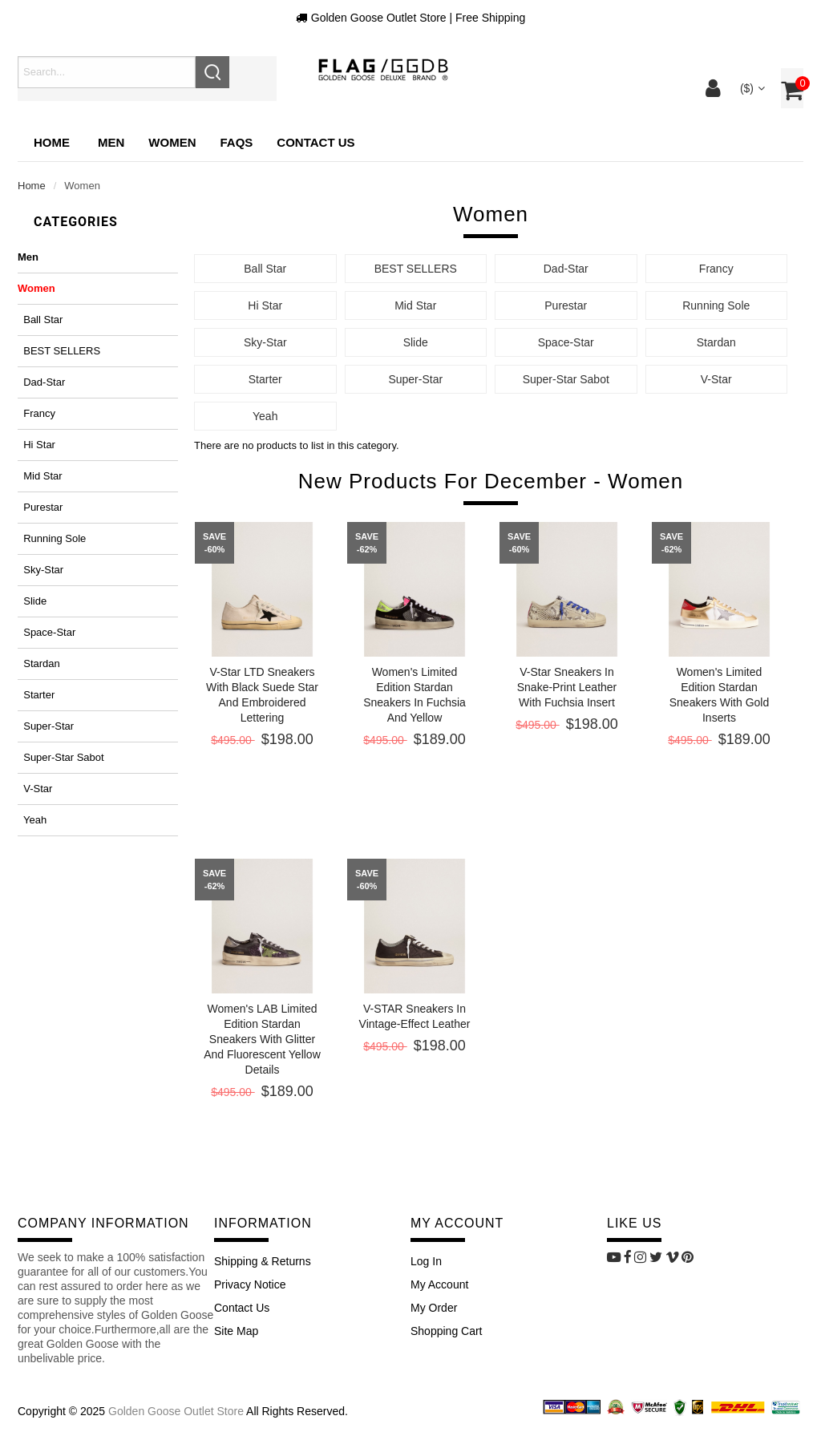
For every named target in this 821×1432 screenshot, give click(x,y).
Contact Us (241, 1307)
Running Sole (52, 538)
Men (28, 257)
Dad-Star (41, 382)
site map (236, 1331)
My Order (433, 1307)
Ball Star (40, 320)
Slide (32, 601)
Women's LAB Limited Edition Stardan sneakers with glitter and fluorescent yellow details (262, 1039)
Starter (36, 695)
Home (52, 142)
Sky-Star (40, 570)
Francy (36, 413)
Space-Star (46, 632)
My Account (439, 1284)
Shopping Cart (446, 1331)
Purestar (40, 507)
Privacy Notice (249, 1284)
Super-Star (46, 726)
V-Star (35, 789)
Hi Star (36, 445)
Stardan (39, 663)
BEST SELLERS (59, 351)
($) (751, 88)
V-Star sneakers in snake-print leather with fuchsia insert (567, 687)
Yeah (32, 820)
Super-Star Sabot (61, 757)
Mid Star (40, 476)
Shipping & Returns (262, 1261)
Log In (426, 1261)
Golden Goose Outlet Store (176, 1411)
